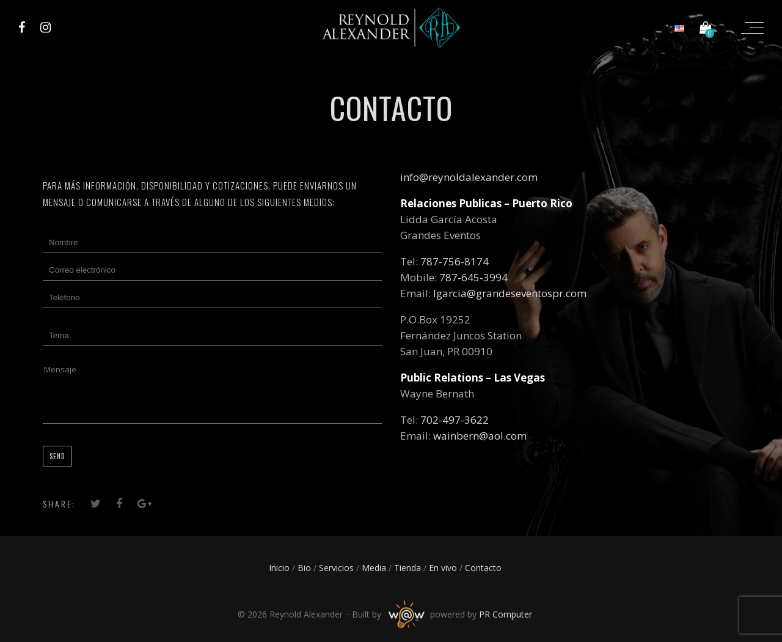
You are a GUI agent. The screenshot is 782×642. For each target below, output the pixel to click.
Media (374, 568)
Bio (304, 568)
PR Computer (505, 614)
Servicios (336, 568)
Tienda (407, 568)
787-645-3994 (473, 277)
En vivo (443, 568)
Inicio (279, 568)
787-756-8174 (454, 261)
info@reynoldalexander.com (469, 177)
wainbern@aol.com (480, 436)
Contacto (483, 568)
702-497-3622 (454, 420)
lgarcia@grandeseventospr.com (509, 293)
